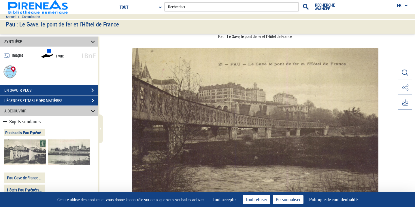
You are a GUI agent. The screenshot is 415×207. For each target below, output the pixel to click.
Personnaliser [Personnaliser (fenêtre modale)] (288, 199)
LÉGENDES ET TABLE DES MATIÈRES (51, 101)
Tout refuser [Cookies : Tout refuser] (256, 199)
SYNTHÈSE (50, 42)
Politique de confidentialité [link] (333, 199)
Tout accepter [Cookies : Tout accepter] (225, 199)
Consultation (31, 16)
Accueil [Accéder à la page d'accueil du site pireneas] (11, 16)
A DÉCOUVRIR (50, 111)
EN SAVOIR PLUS (51, 90)
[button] (10, 71)
